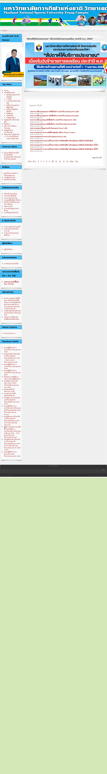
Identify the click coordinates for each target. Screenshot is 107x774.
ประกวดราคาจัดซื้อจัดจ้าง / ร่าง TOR (11, 283)
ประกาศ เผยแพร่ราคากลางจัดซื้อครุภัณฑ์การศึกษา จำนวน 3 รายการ (52, 132)
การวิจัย (9, 99)
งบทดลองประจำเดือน (11, 263)
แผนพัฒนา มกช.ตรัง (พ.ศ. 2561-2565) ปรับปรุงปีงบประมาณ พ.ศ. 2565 (11, 384)
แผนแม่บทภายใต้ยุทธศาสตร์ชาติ (9, 394)
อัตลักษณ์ (9, 113)
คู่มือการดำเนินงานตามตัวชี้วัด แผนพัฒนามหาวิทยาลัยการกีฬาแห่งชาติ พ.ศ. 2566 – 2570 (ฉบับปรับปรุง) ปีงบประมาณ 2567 (12, 432)
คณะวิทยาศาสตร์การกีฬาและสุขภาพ (11, 174)
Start (30, 161)
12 (60, 161)
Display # (33, 105)
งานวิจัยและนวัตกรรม (11, 212)
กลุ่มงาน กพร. (8, 206)
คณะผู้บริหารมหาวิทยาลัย (8, 131)
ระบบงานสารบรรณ (10, 198)
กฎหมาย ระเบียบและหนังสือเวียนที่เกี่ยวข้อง (11, 318)
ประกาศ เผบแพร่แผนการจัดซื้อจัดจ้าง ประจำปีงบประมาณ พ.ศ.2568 (53, 124)
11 (56, 161)
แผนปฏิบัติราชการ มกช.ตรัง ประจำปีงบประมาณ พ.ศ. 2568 (12, 454)
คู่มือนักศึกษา (8, 249)
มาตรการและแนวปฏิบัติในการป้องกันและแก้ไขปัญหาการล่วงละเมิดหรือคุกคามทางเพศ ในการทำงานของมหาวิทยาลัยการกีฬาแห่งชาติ (12, 303)
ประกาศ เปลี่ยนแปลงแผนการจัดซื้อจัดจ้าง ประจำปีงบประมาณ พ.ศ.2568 (54, 116)
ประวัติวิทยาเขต (9, 92)
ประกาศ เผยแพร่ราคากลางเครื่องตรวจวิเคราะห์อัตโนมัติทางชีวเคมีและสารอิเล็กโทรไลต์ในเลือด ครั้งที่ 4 (64, 145)
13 (64, 161)
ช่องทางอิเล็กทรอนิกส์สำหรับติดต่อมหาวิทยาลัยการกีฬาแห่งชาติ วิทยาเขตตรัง (12, 156)
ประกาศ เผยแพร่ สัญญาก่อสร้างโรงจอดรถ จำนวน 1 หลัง (48, 128)
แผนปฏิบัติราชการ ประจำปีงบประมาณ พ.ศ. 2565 (12, 372)
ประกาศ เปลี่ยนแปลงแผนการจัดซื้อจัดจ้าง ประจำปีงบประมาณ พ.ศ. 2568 (54, 111)
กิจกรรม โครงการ (9, 333)
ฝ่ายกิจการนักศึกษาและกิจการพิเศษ (12, 203)
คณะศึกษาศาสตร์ (10, 179)
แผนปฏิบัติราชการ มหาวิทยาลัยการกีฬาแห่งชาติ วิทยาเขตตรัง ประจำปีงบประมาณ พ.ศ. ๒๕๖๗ (12, 410)
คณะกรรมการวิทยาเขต (11, 134)
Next (72, 161)
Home (5, 30)
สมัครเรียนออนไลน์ (10, 194)
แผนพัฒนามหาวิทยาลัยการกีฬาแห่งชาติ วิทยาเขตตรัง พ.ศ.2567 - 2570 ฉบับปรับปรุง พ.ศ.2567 (12, 420)
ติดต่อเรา (7, 124)
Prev (34, 161)
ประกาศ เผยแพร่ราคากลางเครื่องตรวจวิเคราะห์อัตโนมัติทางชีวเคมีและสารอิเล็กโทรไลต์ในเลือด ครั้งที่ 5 (64, 149)
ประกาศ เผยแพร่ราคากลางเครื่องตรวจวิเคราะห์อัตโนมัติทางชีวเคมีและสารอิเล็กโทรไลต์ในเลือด (61, 141)
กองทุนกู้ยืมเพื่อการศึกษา (12, 200)
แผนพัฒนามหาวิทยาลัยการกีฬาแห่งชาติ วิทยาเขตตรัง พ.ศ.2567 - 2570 (12, 401)
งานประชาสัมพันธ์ (10, 196)
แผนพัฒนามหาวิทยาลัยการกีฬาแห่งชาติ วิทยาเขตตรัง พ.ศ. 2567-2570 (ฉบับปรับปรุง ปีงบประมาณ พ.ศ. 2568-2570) (12, 444)
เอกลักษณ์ (9, 115)
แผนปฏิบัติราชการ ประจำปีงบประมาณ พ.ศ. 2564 (12, 366)
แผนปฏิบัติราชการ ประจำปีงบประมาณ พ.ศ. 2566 (12, 349)
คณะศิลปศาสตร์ (9, 177)
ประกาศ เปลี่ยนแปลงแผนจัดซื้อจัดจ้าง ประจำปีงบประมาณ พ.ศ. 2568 (53, 120)
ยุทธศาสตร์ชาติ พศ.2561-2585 (9, 390)
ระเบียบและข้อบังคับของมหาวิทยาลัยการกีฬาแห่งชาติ (12, 313)
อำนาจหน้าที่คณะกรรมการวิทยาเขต (12, 137)
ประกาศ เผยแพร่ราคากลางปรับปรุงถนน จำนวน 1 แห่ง (48, 136)
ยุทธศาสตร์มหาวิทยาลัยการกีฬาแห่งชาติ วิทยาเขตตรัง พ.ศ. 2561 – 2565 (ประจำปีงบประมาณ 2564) (12, 358)
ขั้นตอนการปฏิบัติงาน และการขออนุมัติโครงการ (12, 378)
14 (67, 161)
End (76, 161)
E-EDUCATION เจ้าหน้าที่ (12, 227)
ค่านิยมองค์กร (11, 118)
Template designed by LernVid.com (98, 475)
